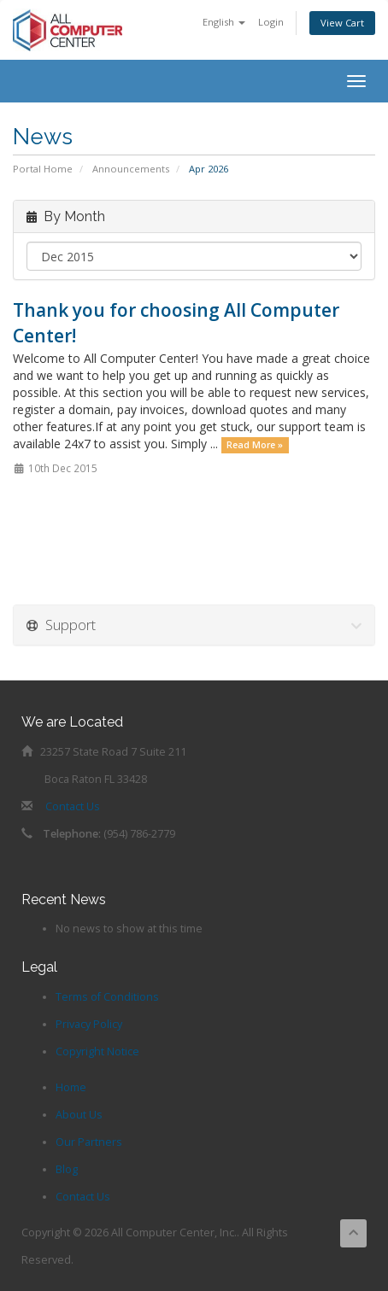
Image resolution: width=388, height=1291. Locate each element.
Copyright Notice (97, 1051)
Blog (67, 1169)
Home (71, 1087)
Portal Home (43, 168)
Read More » (254, 445)
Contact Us (72, 806)
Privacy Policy (89, 1024)
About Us (79, 1114)
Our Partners (89, 1142)
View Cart (342, 22)
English (224, 21)
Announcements (130, 168)
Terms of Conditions (107, 997)
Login (271, 21)
